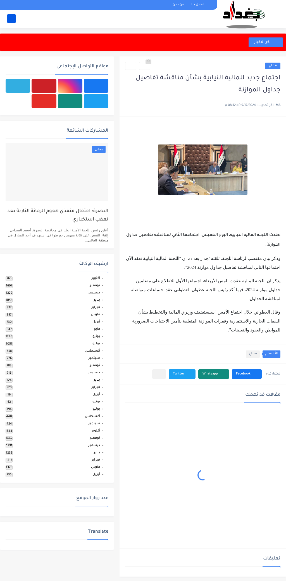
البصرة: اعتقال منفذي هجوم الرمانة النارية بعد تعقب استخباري (57, 215)
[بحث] (11, 18)
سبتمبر (94, 358)
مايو (97, 329)
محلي (273, 66)
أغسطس (92, 351)
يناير (97, 300)
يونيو (96, 336)
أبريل (96, 322)
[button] (247, 374)
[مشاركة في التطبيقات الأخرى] (159, 374)
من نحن (178, 5)
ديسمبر (94, 293)
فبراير (96, 307)
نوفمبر (95, 286)
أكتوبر (96, 278)
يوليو (96, 344)
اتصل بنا (197, 5)
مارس (95, 315)
